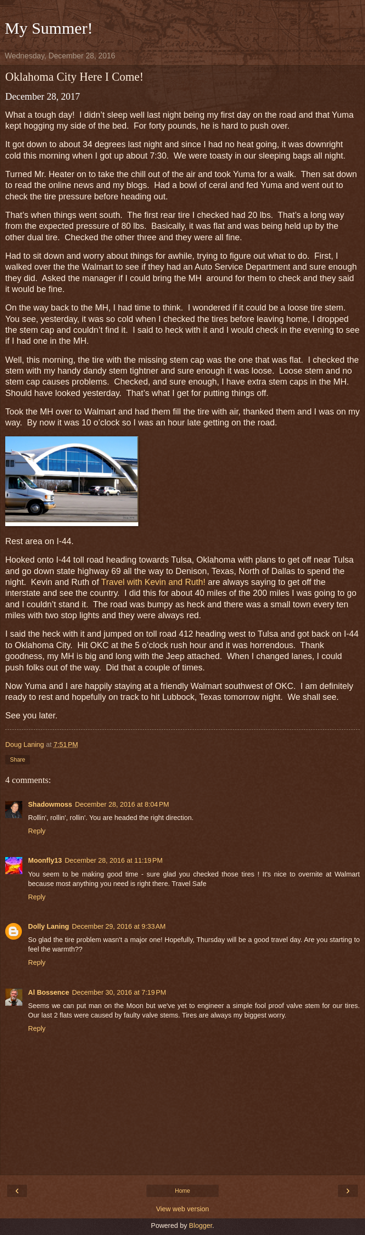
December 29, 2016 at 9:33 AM (118, 926)
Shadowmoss (50, 804)
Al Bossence (48, 992)
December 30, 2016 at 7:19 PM (119, 992)
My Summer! (49, 28)
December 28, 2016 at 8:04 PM (122, 804)
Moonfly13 (45, 860)
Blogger (200, 1225)
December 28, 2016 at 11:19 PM (114, 860)
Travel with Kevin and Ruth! (153, 582)
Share (17, 759)
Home (182, 1191)
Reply (37, 831)
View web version (182, 1209)
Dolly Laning (48, 926)
